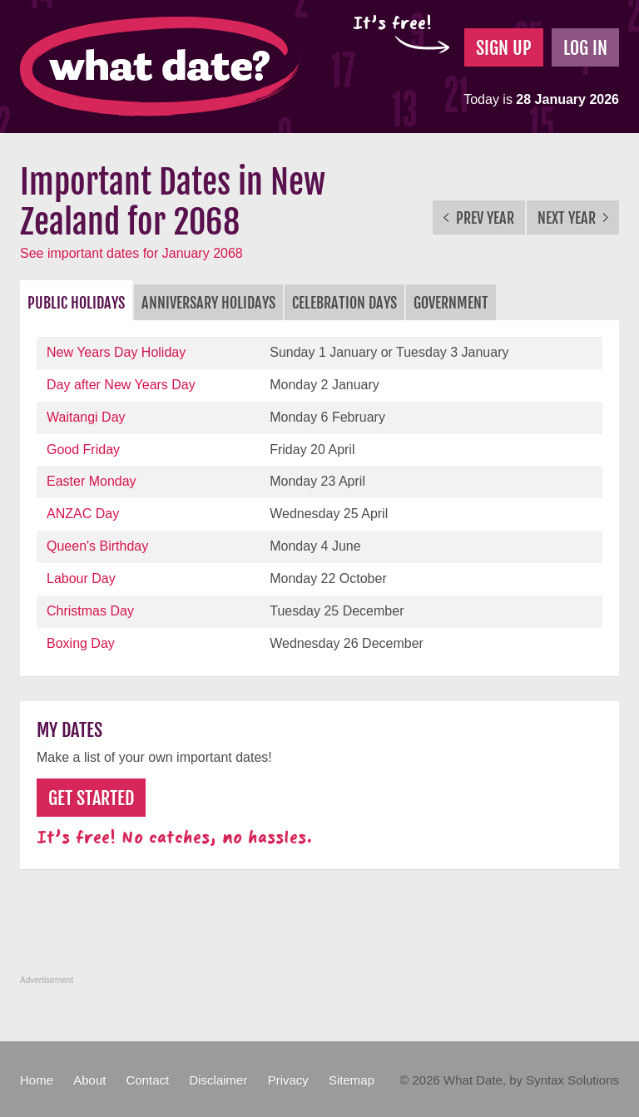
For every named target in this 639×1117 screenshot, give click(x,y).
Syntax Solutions (572, 1080)
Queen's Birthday (97, 546)
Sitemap (351, 1080)
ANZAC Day (83, 514)
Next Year (572, 218)
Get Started (91, 798)
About (89, 1080)
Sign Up (504, 48)
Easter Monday (91, 481)
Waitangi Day (86, 417)
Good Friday (83, 449)
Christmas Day (90, 611)
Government (451, 303)
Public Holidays (76, 303)
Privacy (288, 1080)
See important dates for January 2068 (131, 253)
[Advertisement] (323, 931)
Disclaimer (218, 1080)
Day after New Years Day (121, 385)
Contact (148, 1080)
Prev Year (478, 218)
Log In (585, 48)
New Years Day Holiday (116, 352)
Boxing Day (81, 643)
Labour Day (81, 578)
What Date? (160, 66)
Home (36, 1080)
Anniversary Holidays (208, 303)
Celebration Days (344, 303)
